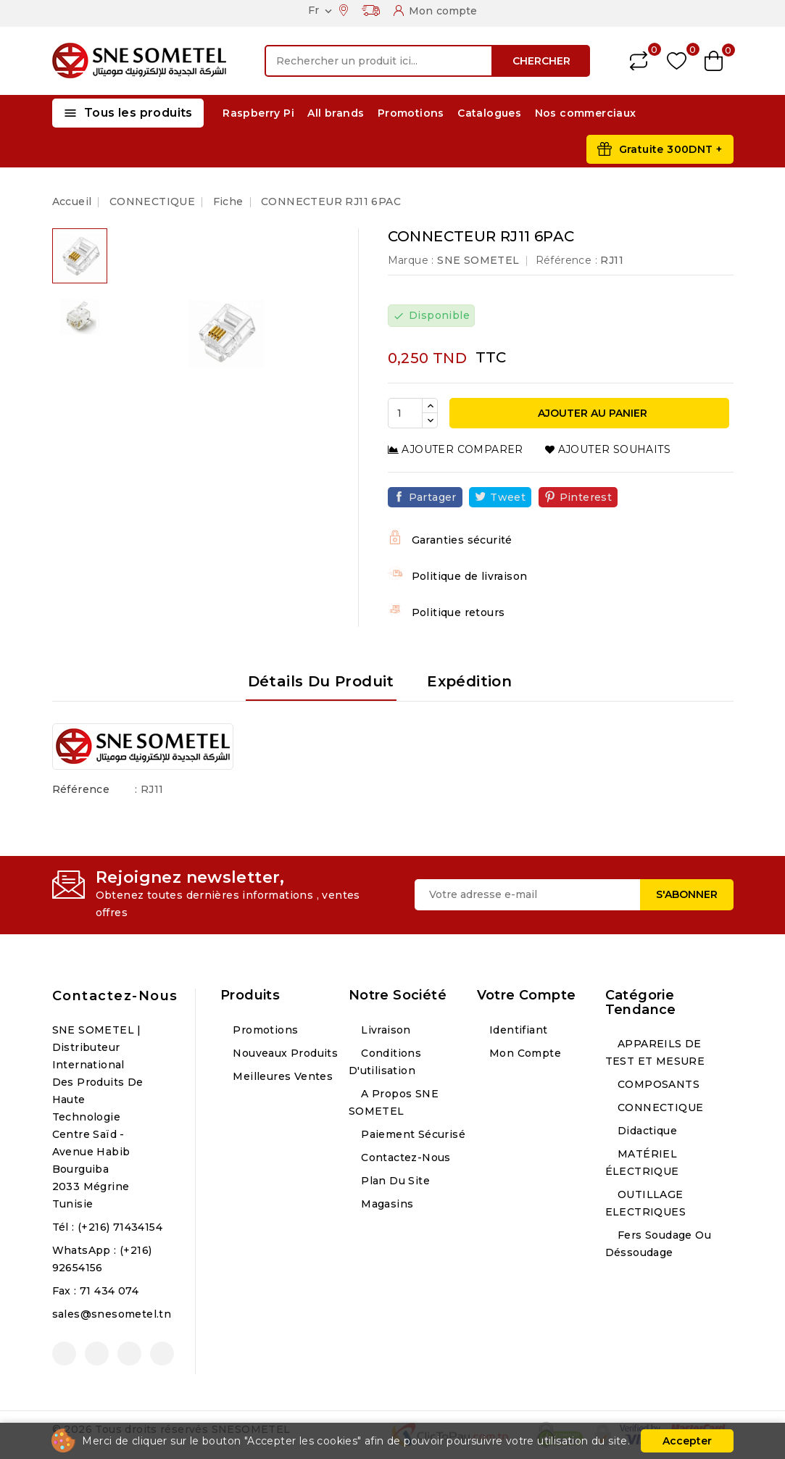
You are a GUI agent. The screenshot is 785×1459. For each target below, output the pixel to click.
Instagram (129, 1354)
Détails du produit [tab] (321, 681)
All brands (335, 113)
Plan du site (394, 1180)
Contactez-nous (115, 996)
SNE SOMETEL (478, 260)
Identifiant (517, 1029)
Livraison (384, 1029)
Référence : (566, 260)
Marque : (411, 260)
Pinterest (586, 497)
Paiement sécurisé (411, 1134)
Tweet (508, 497)
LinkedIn (162, 1354)
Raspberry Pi (258, 113)
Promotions (411, 113)
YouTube (97, 1354)
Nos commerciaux (585, 113)
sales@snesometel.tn (112, 1314)
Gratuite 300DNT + (671, 149)
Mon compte (523, 1053)
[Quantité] (405, 413)
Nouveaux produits (284, 1053)
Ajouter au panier (591, 413)
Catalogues (489, 113)
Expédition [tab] (469, 681)
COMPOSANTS (657, 1084)
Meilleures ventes (281, 1076)
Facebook (64, 1354)
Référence (81, 789)
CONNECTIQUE (659, 1107)
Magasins (386, 1203)
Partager (433, 497)
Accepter (687, 1440)
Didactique (646, 1130)
